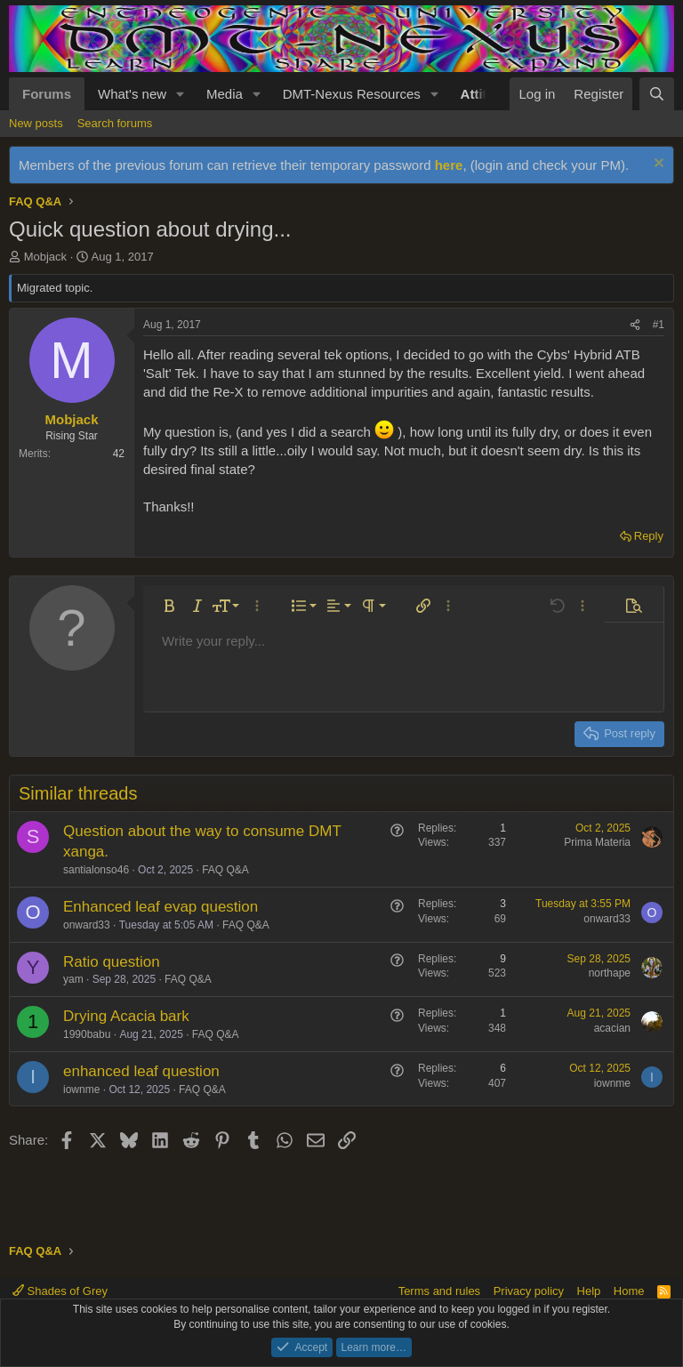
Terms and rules (439, 1291)
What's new (132, 93)
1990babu (86, 1034)
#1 (658, 324)
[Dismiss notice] (656, 165)
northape (610, 973)
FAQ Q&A (225, 870)
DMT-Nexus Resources (352, 93)
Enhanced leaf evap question (160, 906)
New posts (36, 123)
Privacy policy (529, 1291)
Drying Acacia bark (126, 1016)
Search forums (115, 123)
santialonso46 (96, 870)
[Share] (635, 325)
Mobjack (45, 256)
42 (119, 453)
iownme (81, 1089)
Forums (46, 93)
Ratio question (111, 961)
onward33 (86, 925)
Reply (648, 536)
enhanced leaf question (141, 1071)
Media (224, 93)
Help (589, 1291)
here (449, 165)
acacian (612, 1028)
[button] (180, 93)
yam (73, 979)
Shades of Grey (60, 1291)
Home (629, 1291)
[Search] (656, 93)
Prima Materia (597, 842)
